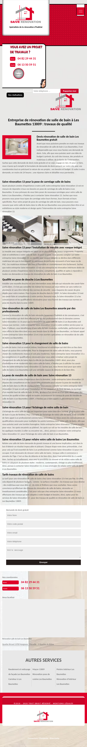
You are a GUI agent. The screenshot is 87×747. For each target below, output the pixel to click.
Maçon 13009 (39, 669)
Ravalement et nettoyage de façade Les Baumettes (19, 672)
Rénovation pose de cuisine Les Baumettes (42, 676)
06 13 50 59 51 (30, 588)
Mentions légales (63, 703)
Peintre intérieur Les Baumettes (65, 672)
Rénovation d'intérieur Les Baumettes (66, 681)
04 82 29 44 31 (30, 582)
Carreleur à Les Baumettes (15, 681)
